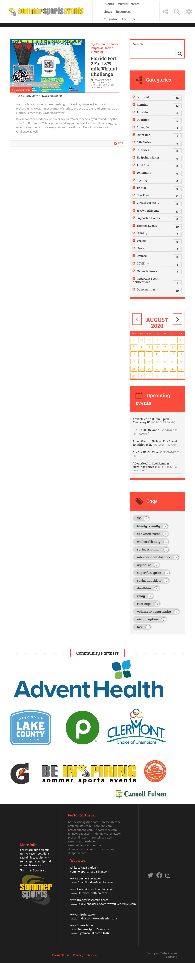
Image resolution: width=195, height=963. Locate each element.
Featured (143, 97)
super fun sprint (153, 572)
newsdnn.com (103, 826)
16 (180, 354)
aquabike (148, 565)
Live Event (144, 195)
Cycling (142, 180)
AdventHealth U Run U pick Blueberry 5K (154, 420)
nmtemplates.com (79, 826)
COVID (141, 263)
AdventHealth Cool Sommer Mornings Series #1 (155, 466)
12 (149, 354)
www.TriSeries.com (105, 918)
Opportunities (146, 289)
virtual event (98, 85)
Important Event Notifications (145, 280)
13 (157, 354)
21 (165, 361)
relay (145, 596)
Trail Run (143, 165)
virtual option (151, 619)
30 (157, 339)
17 (133, 361)
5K (143, 518)
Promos (142, 256)
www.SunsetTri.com (82, 925)
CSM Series (144, 142)
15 (173, 354)
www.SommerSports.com (86, 878)
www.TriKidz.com (81, 918)
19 (149, 361)
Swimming (144, 172)
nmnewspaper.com (80, 833)
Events (109, 3)
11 (141, 354)
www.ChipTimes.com (83, 914)
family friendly (152, 526)
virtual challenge (101, 82)
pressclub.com (110, 822)
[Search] (153, 44)
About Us (128, 19)
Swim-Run (143, 135)
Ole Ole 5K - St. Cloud (156, 454)
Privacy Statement (85, 955)
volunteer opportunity (158, 611)
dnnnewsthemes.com (108, 833)
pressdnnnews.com (80, 830)
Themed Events (147, 225)
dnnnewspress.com (80, 849)
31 (165, 339)
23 (180, 361)
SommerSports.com (35, 870)
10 (133, 354)
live (144, 627)
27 (133, 339)
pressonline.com (78, 837)
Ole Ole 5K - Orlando (155, 431)
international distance (158, 557)
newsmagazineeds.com (82, 841)
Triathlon (143, 112)
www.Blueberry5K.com (121, 904)
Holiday (142, 233)
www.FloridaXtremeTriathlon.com (91, 889)
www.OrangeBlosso (82, 900)
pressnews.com (105, 849)
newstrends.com (106, 830)
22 (173, 361)
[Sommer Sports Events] (46, 11)
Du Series (143, 150)
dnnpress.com (77, 853)
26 (149, 368)
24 (133, 368)
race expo (148, 603)
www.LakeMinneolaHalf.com (88, 904)
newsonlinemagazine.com (84, 845)
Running (142, 104)
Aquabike (143, 127)
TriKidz (142, 188)
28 (141, 339)
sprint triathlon (153, 549)
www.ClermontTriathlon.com (89, 893)
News (108, 11)
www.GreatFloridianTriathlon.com (92, 882)
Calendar (110, 19)
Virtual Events (128, 3)
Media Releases (147, 271)
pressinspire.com (103, 837)
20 (157, 361)
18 (141, 361)
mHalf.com (101, 900)
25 (141, 368)
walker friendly (153, 541)
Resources (123, 11)
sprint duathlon (153, 580)
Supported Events (148, 218)
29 (149, 339)
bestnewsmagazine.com (83, 822)
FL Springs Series (148, 157)
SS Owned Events (21, 89)
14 (165, 354)
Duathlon (143, 119)
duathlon (148, 588)
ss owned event (103, 80)
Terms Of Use (60, 955)
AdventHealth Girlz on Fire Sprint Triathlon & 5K (155, 442)
